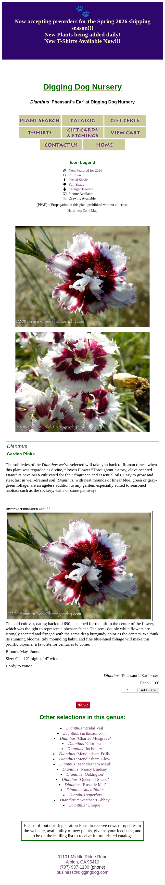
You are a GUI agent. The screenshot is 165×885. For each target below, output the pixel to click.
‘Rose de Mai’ (85, 784)
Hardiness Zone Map (82, 211)
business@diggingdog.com (83, 872)
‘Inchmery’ (85, 748)
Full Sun (75, 175)
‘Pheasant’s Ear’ (25, 509)
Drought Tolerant (81, 189)
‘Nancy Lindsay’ (85, 769)
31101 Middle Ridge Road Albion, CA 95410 (82, 859)
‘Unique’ (85, 805)
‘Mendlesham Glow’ (85, 758)
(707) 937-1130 (74, 867)
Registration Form (72, 825)
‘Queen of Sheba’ (85, 779)
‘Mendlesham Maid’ (85, 764)
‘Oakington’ (85, 774)
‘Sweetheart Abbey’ (85, 799)
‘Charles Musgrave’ (85, 738)
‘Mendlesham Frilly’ (85, 753)
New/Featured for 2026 (85, 170)
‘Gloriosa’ (85, 743)
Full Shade (76, 184)
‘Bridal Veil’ (85, 728)
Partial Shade (78, 180)
